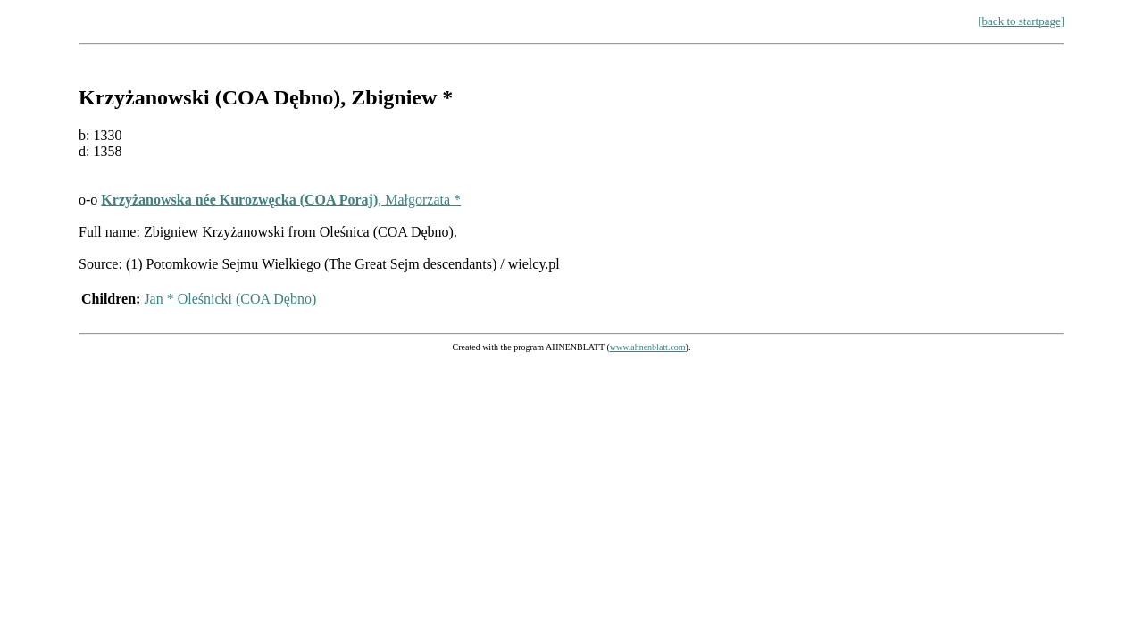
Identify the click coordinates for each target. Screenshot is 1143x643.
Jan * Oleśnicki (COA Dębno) (230, 298)
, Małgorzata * (281, 199)
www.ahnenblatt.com (648, 347)
